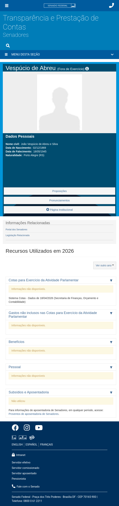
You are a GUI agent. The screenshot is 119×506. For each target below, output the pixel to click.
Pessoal (15, 367)
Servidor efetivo (21, 462)
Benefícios (16, 342)
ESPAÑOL (31, 444)
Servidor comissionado (25, 468)
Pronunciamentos (59, 200)
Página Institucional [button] (59, 209)
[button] (59, 54)
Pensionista (19, 478)
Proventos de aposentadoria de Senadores (33, 413)
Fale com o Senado (26, 486)
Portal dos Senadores (16, 229)
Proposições (59, 191)
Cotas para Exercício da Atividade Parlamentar (44, 280)
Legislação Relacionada (17, 235)
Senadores (16, 35)
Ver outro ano (105, 265)
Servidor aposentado (24, 473)
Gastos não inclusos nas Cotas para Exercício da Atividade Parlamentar (53, 314)
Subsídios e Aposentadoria (29, 392)
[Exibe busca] (8, 45)
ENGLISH (17, 444)
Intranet (18, 455)
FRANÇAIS (46, 444)
